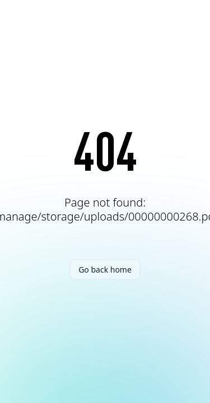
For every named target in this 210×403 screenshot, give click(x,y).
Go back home (105, 269)
